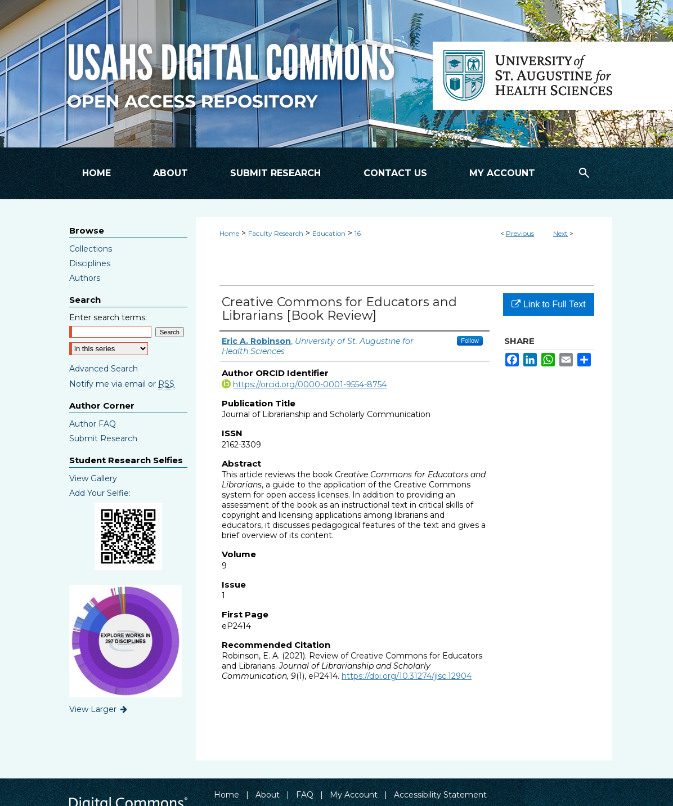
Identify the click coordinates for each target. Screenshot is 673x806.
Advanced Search (103, 369)
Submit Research (103, 438)
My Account (354, 795)
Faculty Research (275, 233)
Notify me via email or (121, 384)
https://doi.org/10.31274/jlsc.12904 (407, 676)
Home (229, 233)
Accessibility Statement (440, 795)
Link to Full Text (548, 304)
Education (329, 233)
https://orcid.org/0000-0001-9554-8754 (310, 384)
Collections (90, 249)
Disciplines (89, 263)
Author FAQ (92, 424)
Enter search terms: (108, 317)
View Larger (99, 709)
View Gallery (93, 478)
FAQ (304, 795)
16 (358, 233)
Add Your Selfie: (100, 493)
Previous (520, 233)
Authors (84, 278)
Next (560, 233)
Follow (470, 340)
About (267, 795)
